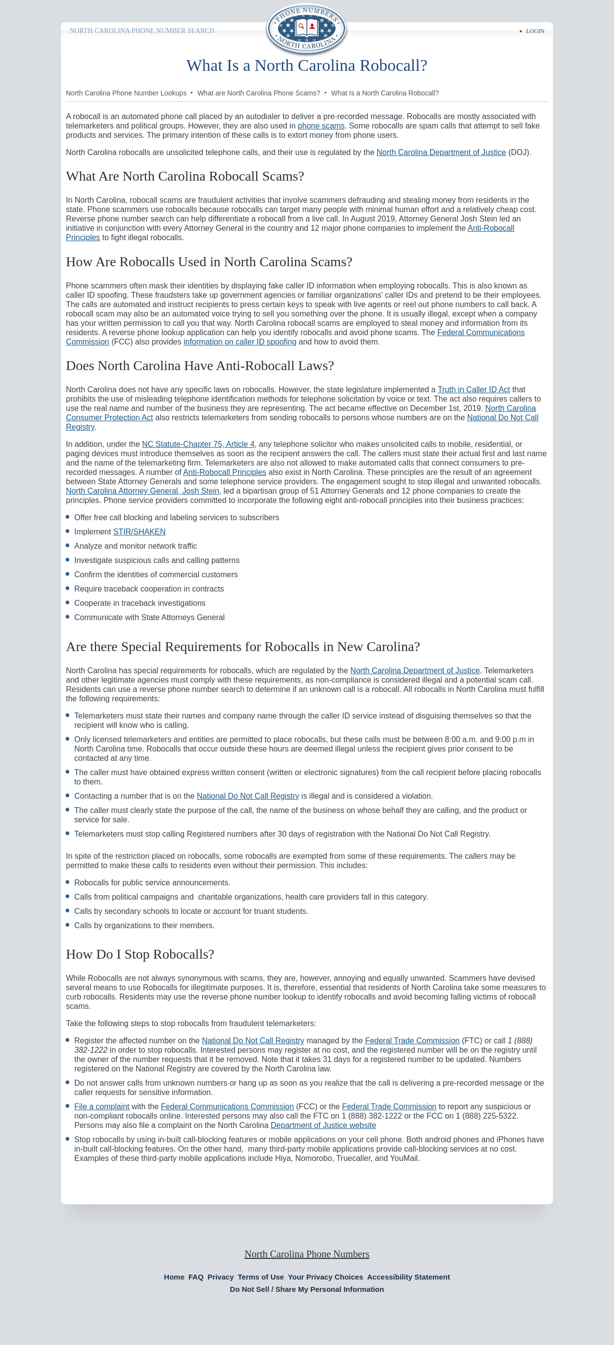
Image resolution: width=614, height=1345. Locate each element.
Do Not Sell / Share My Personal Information (307, 1289)
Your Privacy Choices (325, 1277)
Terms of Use (261, 1277)
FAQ (196, 1277)
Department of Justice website (323, 1125)
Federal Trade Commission (412, 1040)
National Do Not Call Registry (248, 796)
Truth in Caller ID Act (474, 389)
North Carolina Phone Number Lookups (126, 93)
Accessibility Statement (408, 1277)
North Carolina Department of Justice (441, 152)
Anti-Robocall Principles (224, 472)
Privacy (221, 1277)
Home (174, 1277)
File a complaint (101, 1106)
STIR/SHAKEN (139, 532)
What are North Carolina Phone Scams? (258, 93)
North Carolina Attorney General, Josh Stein (142, 491)
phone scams (321, 126)
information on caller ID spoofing (240, 342)
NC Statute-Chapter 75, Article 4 (198, 444)
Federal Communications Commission (227, 1106)
